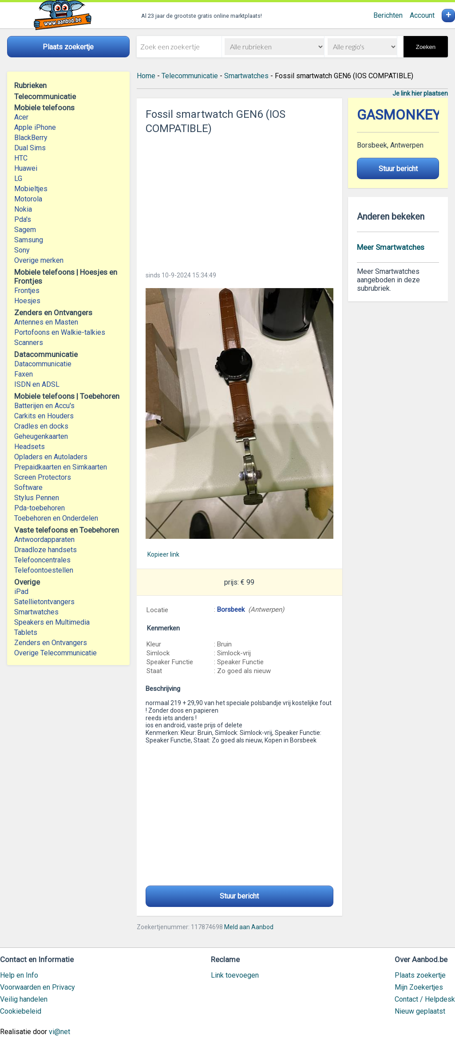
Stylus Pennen (36, 497)
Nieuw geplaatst (420, 1011)
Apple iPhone (35, 127)
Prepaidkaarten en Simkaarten (60, 467)
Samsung (28, 240)
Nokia (23, 209)
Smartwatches (36, 612)
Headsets (29, 446)
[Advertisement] (239, 200)
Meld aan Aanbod (248, 927)
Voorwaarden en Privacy (37, 987)
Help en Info (19, 975)
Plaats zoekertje (420, 975)
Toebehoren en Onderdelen (56, 518)
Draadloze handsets (45, 550)
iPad (21, 591)
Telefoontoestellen (43, 570)
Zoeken (425, 47)
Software (28, 487)
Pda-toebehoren (39, 508)
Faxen (23, 374)
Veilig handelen (23, 999)
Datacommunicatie (42, 364)
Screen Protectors (42, 477)
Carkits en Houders (44, 416)
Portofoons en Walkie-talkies (59, 332)
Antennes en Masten (46, 322)
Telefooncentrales (42, 560)
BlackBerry (30, 137)
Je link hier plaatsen (420, 93)
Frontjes (27, 290)
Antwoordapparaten (44, 539)
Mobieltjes (30, 189)
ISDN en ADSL (36, 384)
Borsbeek (231, 610)
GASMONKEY (399, 115)
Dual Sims (30, 148)
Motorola (28, 199)
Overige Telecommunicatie (55, 653)
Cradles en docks (41, 426)
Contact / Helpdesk (425, 999)
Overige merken (38, 260)
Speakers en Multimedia (52, 622)
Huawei (25, 168)
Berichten (388, 15)
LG (18, 178)
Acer (21, 117)
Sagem (25, 229)
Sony (22, 250)
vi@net (59, 1031)
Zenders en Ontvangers (50, 642)
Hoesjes (27, 301)
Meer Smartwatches (390, 247)
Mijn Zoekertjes (419, 987)
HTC (21, 158)
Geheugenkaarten (41, 436)
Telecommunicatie (190, 76)
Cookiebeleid (20, 1011)
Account (422, 15)
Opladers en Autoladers (50, 457)
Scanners (28, 342)
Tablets (25, 632)
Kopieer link (163, 554)
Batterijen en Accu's (44, 405)
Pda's (22, 219)
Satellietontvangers (44, 602)
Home (146, 76)
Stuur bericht (239, 896)
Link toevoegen (235, 975)
